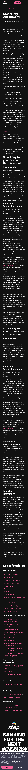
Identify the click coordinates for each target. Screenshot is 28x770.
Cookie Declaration (16, 761)
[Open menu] (23, 2)
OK (7, 767)
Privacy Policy (6, 763)
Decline (20, 767)
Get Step (17, 2)
